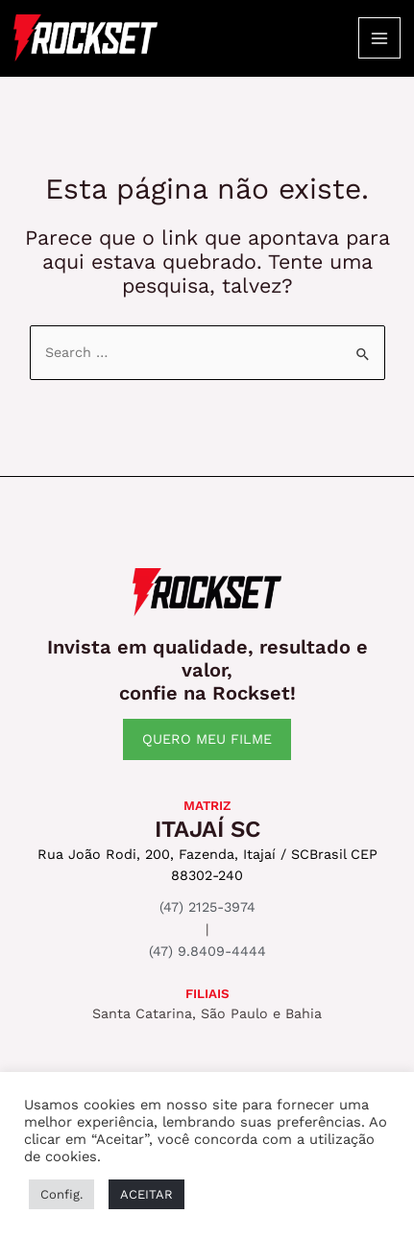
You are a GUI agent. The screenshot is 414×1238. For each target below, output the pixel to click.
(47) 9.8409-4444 (207, 951)
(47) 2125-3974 (207, 907)
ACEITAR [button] (146, 1194)
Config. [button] (61, 1194)
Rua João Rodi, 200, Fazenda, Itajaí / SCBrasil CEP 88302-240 (207, 865)
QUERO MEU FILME (207, 739)
